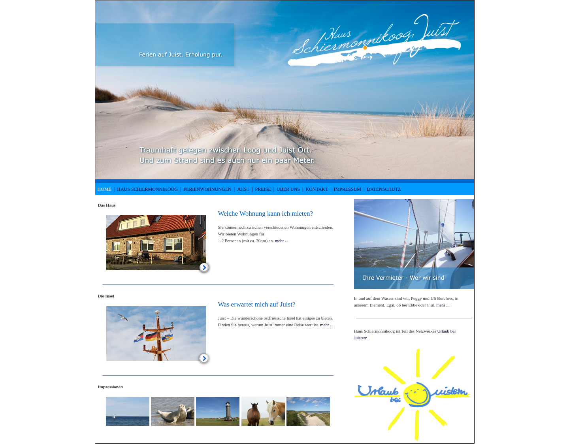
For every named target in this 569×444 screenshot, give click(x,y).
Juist (243, 189)
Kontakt (316, 189)
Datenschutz (384, 189)
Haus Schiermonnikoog (147, 189)
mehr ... (281, 240)
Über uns (288, 189)
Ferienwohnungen (207, 189)
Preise (263, 189)
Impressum (347, 189)
